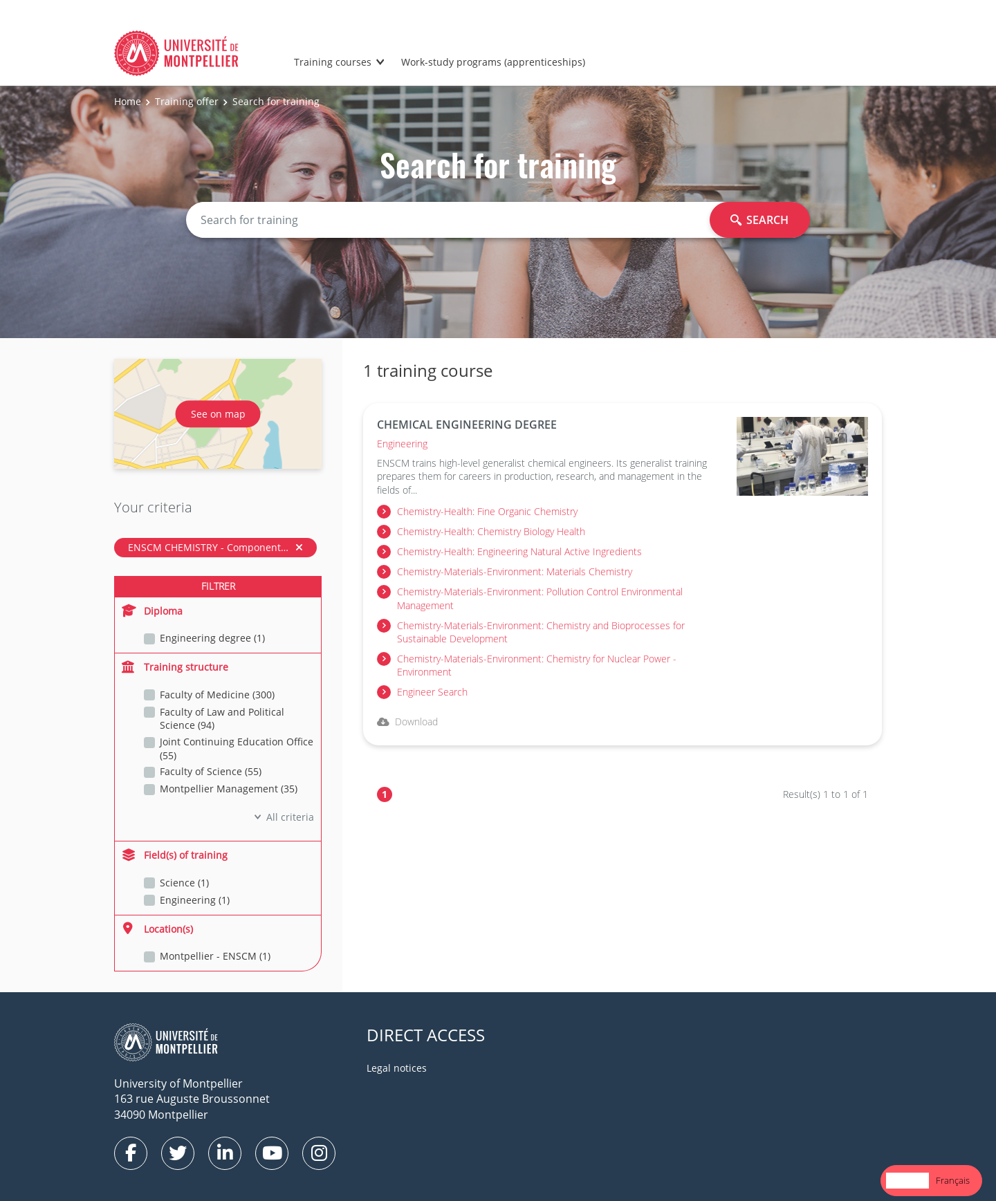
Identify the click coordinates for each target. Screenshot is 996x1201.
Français (953, 1180)
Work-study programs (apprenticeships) (493, 61)
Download (407, 721)
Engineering (402, 443)
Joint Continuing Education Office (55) (236, 748)
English (907, 1180)
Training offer (187, 101)
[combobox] (907, 1181)
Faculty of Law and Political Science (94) (222, 718)
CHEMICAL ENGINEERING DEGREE (467, 424)
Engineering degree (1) (212, 637)
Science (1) (184, 882)
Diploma (152, 610)
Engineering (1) (195, 899)
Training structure (175, 666)
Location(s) (157, 928)
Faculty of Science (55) (210, 771)
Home (127, 101)
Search (759, 219)
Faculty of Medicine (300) (217, 694)
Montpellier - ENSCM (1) (215, 955)
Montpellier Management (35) (228, 788)
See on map (218, 413)
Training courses (332, 61)
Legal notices (397, 1067)
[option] (953, 1181)
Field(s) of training (175, 855)
